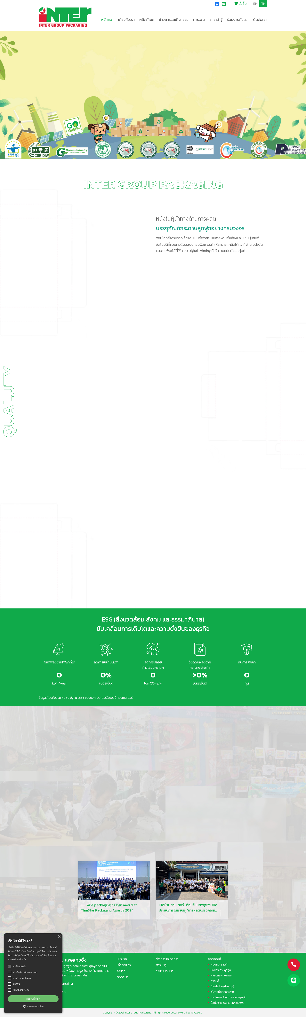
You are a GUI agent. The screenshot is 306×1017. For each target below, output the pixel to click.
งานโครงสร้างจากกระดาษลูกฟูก (228, 997)
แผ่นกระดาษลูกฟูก (221, 970)
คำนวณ (199, 19)
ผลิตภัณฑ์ (214, 959)
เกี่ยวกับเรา (124, 965)
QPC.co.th (197, 1013)
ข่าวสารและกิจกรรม (168, 959)
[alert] (33, 973)
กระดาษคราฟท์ (219, 965)
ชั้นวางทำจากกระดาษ (222, 992)
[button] (33, 1006)
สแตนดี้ (215, 981)
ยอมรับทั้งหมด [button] (33, 998)
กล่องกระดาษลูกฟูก (221, 976)
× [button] (59, 936)
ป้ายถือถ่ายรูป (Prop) (222, 986)
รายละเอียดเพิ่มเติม (17, 959)
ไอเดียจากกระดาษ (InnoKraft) (227, 1003)
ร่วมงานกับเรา (237, 19)
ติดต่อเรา (260, 19)
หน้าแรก (107, 19)
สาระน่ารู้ (161, 965)
